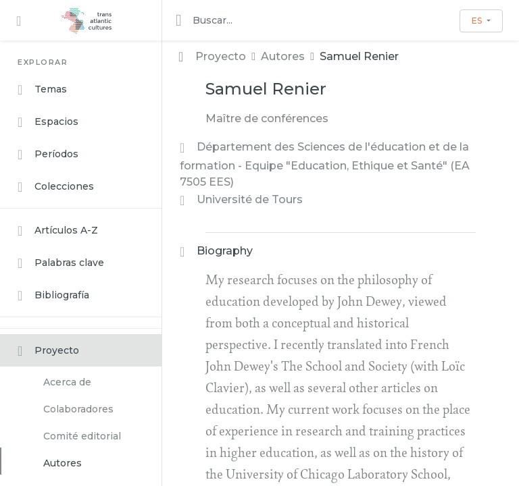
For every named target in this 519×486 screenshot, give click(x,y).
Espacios (48, 122)
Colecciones (56, 187)
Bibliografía (53, 296)
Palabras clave (61, 263)
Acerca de (67, 382)
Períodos (48, 154)
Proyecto (48, 351)
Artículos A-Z (58, 231)
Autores (62, 463)
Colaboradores (78, 409)
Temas (42, 90)
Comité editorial (82, 436)
